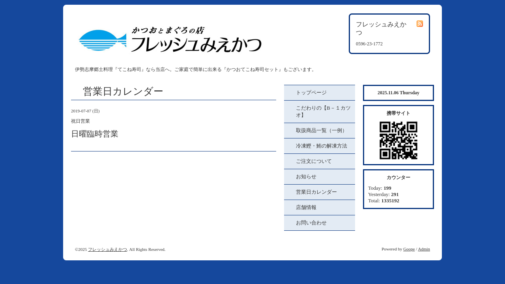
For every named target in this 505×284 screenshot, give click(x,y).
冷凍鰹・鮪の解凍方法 (321, 146)
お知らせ (306, 176)
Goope (409, 249)
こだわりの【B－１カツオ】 (323, 111)
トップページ (311, 92)
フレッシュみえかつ (107, 249)
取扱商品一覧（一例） (321, 130)
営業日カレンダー (316, 192)
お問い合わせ (311, 223)
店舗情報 (306, 207)
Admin (424, 249)
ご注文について (314, 161)
